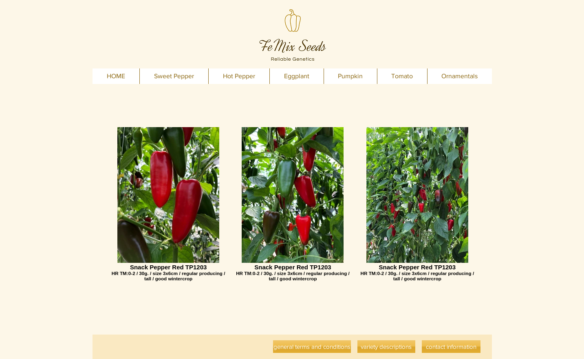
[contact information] (451, 346)
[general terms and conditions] (312, 346)
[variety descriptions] (386, 346)
